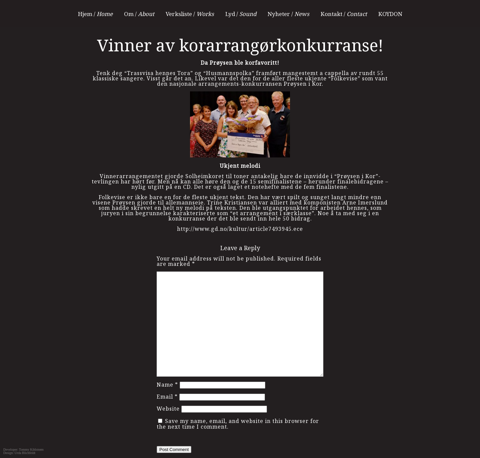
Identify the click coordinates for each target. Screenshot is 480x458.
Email (167, 396)
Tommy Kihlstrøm (31, 449)
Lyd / (240, 14)
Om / (139, 14)
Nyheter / (288, 14)
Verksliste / (190, 14)
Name (167, 384)
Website (168, 408)
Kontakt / (344, 14)
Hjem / (95, 14)
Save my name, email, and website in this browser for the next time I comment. (238, 423)
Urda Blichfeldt (25, 453)
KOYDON (390, 14)
